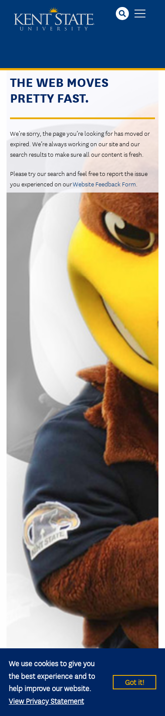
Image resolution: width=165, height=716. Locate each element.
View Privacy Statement (46, 700)
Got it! (134, 681)
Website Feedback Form (104, 184)
